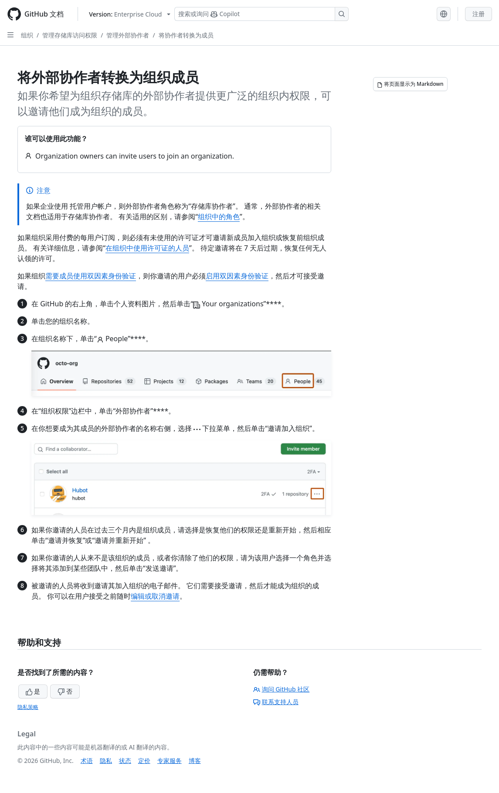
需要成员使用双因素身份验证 (90, 276)
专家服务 (169, 760)
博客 (195, 760)
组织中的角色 (219, 216)
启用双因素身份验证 (237, 276)
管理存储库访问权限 (69, 35)
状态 (125, 760)
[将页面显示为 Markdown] (410, 84)
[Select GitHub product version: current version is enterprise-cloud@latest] (129, 14)
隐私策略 (27, 707)
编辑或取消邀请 (155, 596)
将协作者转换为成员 (186, 35)
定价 (144, 760)
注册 (478, 14)
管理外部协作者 (127, 35)
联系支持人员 (276, 702)
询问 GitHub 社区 (281, 689)
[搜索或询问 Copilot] (261, 14)
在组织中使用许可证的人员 (147, 248)
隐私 (106, 760)
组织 (27, 35)
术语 (87, 760)
